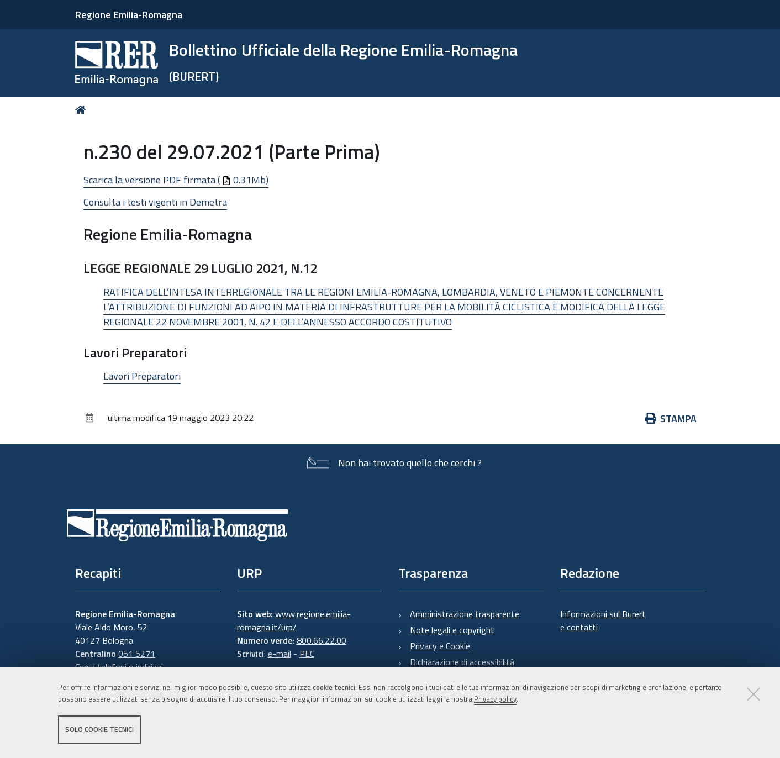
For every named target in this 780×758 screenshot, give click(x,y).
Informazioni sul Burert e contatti (603, 620)
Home (82, 109)
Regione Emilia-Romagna (128, 14)
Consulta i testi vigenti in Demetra (155, 201)
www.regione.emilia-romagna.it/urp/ (294, 620)
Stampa (671, 418)
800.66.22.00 (321, 640)
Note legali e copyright (452, 629)
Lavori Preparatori (142, 376)
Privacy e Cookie (440, 645)
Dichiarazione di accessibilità (462, 661)
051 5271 (136, 653)
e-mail (279, 653)
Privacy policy (495, 698)
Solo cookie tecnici (99, 729)
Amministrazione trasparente (464, 613)
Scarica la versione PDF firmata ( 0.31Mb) (175, 179)
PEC (306, 653)
